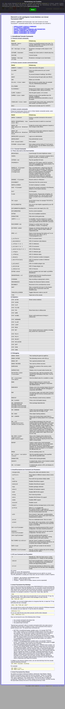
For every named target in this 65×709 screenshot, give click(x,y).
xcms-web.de (42, 707)
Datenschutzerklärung (33, 6)
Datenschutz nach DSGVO (58, 707)
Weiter (33, 9)
